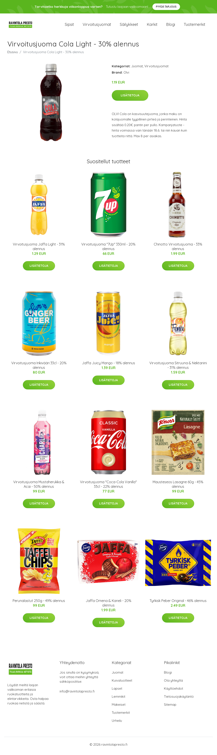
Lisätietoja (130, 98)
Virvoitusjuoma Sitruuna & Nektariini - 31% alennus (178, 368)
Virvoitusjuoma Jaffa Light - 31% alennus (39, 249)
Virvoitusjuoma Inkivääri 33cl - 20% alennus (39, 368)
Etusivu (12, 55)
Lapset (117, 691)
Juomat (137, 69)
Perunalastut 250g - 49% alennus (39, 604)
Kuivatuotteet (122, 683)
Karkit (152, 25)
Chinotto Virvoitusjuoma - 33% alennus (178, 249)
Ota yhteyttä (173, 683)
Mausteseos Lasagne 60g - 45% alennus (178, 487)
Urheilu (117, 724)
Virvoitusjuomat (97, 25)
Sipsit (69, 25)
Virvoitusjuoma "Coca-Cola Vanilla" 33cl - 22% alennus (108, 487)
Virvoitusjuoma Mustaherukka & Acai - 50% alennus (38, 487)
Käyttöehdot (173, 691)
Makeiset (118, 708)
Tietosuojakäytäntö (179, 699)
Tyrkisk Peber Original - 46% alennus (178, 604)
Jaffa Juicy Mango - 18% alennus (108, 366)
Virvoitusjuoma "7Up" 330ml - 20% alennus (108, 249)
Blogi (170, 25)
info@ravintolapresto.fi (77, 694)
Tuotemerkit (194, 25)
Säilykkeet (129, 25)
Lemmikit (118, 699)
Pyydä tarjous (166, 6)
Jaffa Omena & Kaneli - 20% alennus (108, 606)
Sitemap (170, 708)
